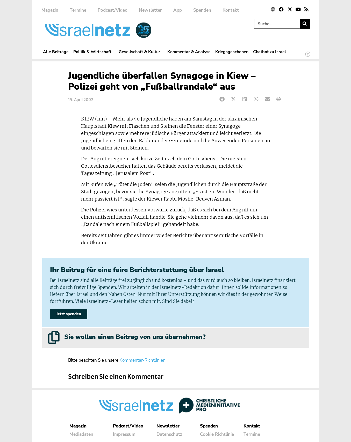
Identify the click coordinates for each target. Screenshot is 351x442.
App (177, 10)
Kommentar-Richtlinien (142, 360)
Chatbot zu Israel (269, 51)
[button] (222, 99)
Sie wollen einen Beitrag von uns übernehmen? (134, 337)
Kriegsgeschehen (231, 51)
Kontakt (231, 10)
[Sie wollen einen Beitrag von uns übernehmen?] (53, 337)
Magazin (49, 10)
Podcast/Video (112, 10)
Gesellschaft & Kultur (141, 51)
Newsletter (150, 10)
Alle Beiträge (56, 51)
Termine (78, 10)
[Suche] (305, 23)
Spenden (202, 10)
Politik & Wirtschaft (93, 51)
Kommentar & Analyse (189, 51)
